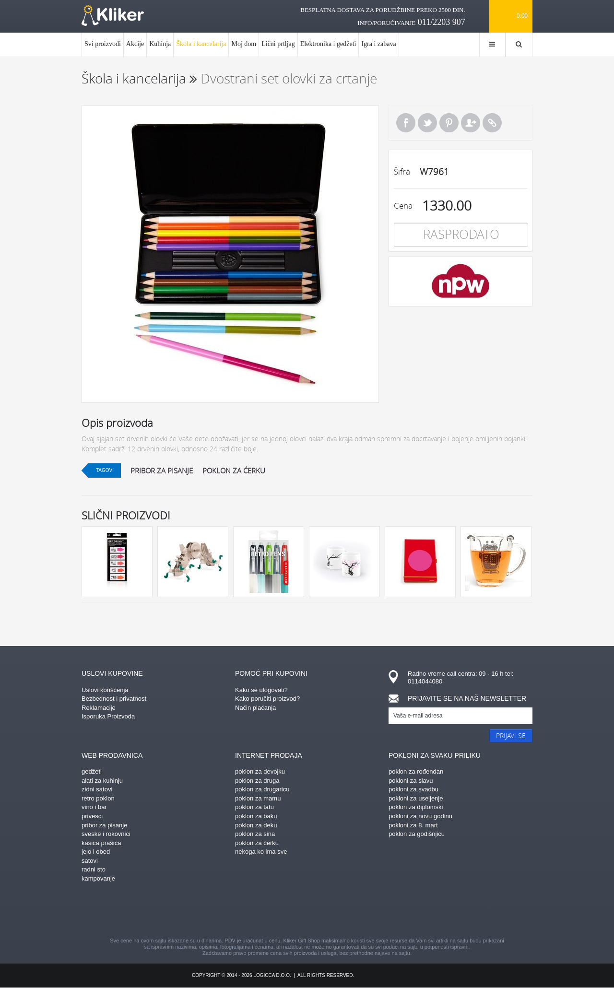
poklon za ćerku (233, 470)
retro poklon (98, 798)
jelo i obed (96, 851)
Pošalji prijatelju (470, 122)
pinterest (257, 911)
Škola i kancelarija (201, 48)
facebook (223, 911)
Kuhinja (160, 43)
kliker (113, 15)
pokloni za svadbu (413, 789)
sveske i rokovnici (106, 833)
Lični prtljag (278, 43)
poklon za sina (255, 833)
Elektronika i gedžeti (328, 43)
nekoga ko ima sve (261, 851)
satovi (90, 860)
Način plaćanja (255, 707)
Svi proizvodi (102, 43)
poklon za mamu (258, 798)
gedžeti (92, 771)
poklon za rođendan (416, 771)
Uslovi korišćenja (105, 690)
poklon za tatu (254, 807)
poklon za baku (256, 816)
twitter (357, 911)
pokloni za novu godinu (420, 816)
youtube (391, 911)
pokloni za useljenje (416, 798)
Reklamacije (99, 707)
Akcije (135, 43)
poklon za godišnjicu (417, 833)
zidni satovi (97, 789)
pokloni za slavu (411, 780)
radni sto (94, 869)
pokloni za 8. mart (413, 825)
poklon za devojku (260, 771)
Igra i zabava (378, 43)
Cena (403, 205)
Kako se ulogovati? (261, 690)
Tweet (427, 122)
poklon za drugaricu (262, 789)
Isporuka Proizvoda (108, 716)
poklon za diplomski (416, 807)
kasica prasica (101, 843)
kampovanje (98, 878)
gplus (324, 911)
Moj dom (243, 43)
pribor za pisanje (161, 470)
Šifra (402, 171)
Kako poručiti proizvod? (267, 698)
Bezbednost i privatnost (114, 698)
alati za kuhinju (102, 780)
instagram (290, 911)
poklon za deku (256, 825)
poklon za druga (257, 780)
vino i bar (94, 807)
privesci (92, 816)
